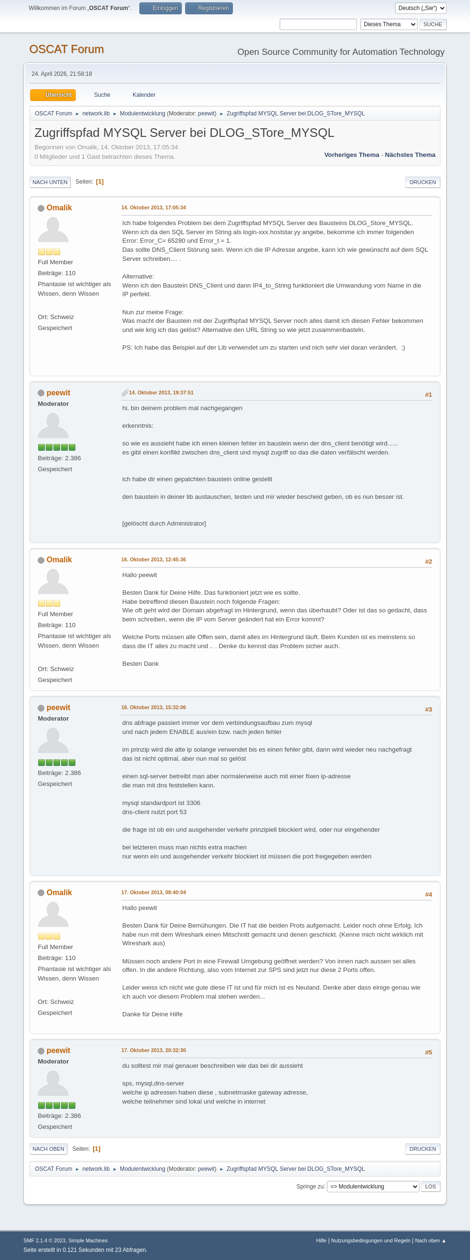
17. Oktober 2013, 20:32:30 (153, 1050)
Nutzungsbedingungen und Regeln (370, 1240)
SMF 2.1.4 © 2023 (44, 1240)
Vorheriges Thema (351, 154)
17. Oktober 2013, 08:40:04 (153, 892)
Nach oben (48, 1149)
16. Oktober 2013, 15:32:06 (153, 707)
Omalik (59, 208)
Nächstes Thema (410, 154)
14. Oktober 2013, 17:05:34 (153, 207)
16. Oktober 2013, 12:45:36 (153, 559)
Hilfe (321, 1240)
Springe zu (310, 1186)
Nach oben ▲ (431, 1240)
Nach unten (49, 182)
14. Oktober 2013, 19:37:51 (161, 392)
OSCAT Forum (66, 48)
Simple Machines (88, 1240)
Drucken (422, 182)
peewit (206, 113)
